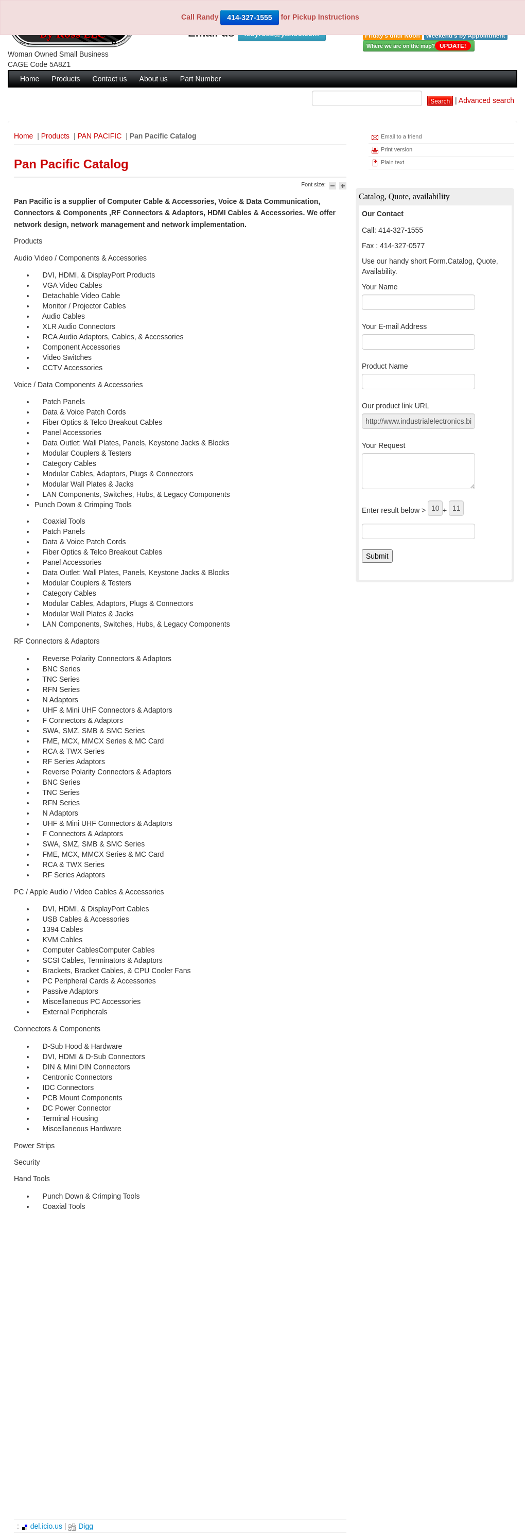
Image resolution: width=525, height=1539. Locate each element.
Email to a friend (396, 137)
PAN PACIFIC (99, 136)
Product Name (385, 366)
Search (440, 101)
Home (29, 79)
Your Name (380, 287)
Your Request (383, 445)
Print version (391, 150)
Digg (80, 1526)
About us (153, 79)
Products (65, 79)
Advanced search (486, 100)
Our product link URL (395, 406)
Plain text (387, 163)
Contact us (110, 79)
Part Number (200, 79)
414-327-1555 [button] (249, 17)
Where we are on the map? (418, 45)
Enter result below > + (413, 508)
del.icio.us (41, 1526)
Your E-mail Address (394, 326)
